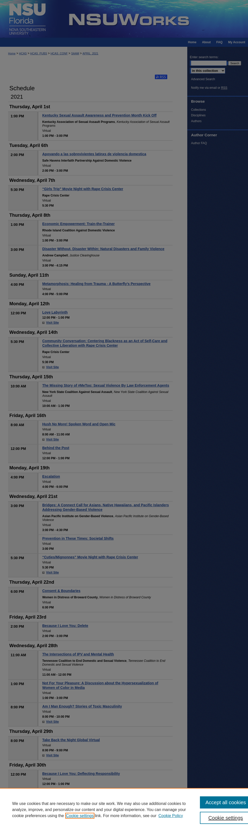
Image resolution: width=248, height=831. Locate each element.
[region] (124, 809)
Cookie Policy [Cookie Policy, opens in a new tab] (170, 816)
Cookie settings (80, 816)
